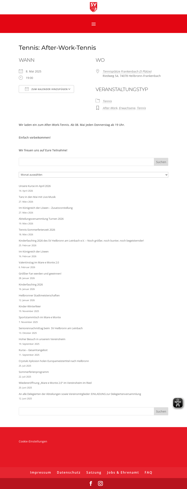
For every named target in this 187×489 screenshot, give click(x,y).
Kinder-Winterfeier (30, 306)
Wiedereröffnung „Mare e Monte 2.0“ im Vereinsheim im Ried (55, 383)
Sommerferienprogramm (34, 372)
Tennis (107, 101)
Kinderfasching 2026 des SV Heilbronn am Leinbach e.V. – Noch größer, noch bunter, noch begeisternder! (81, 240)
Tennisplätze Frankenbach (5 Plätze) (127, 71)
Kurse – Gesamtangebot (33, 350)
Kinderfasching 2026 (31, 284)
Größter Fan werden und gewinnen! (40, 273)
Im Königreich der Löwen (34, 251)
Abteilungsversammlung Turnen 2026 (41, 219)
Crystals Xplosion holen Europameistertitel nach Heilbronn (54, 361)
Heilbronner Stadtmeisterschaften (39, 295)
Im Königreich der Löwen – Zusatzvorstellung (46, 208)
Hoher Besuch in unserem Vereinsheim (42, 339)
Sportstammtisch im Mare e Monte (40, 317)
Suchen (161, 162)
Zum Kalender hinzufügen (46, 89)
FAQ (149, 472)
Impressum (40, 472)
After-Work (110, 108)
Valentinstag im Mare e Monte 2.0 (39, 262)
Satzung (93, 472)
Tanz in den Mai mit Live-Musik (37, 197)
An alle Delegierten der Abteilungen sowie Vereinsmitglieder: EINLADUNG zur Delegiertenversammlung (80, 394)
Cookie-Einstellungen (33, 441)
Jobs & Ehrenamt (123, 472)
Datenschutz (69, 472)
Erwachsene (127, 108)
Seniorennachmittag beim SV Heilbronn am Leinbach (51, 328)
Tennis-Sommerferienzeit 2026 (37, 229)
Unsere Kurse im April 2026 (35, 186)
